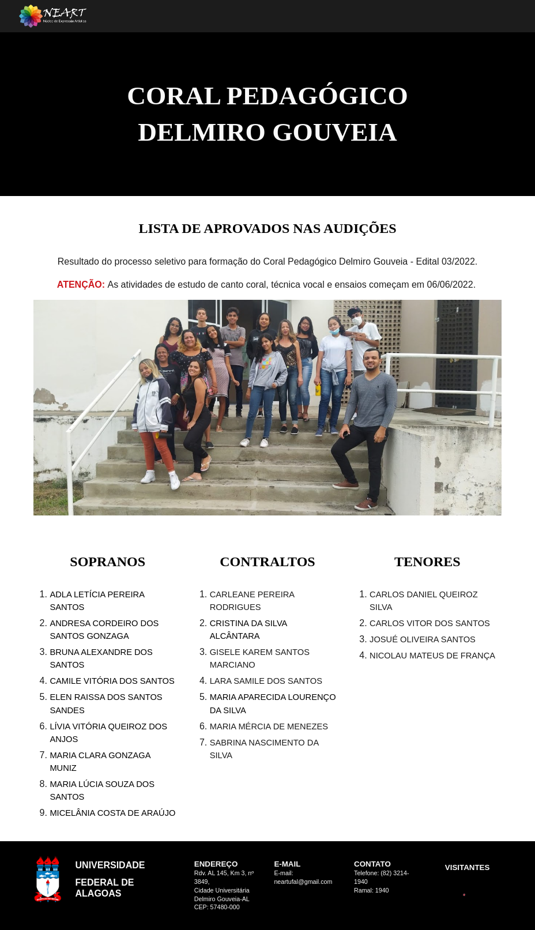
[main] (267, 114)
